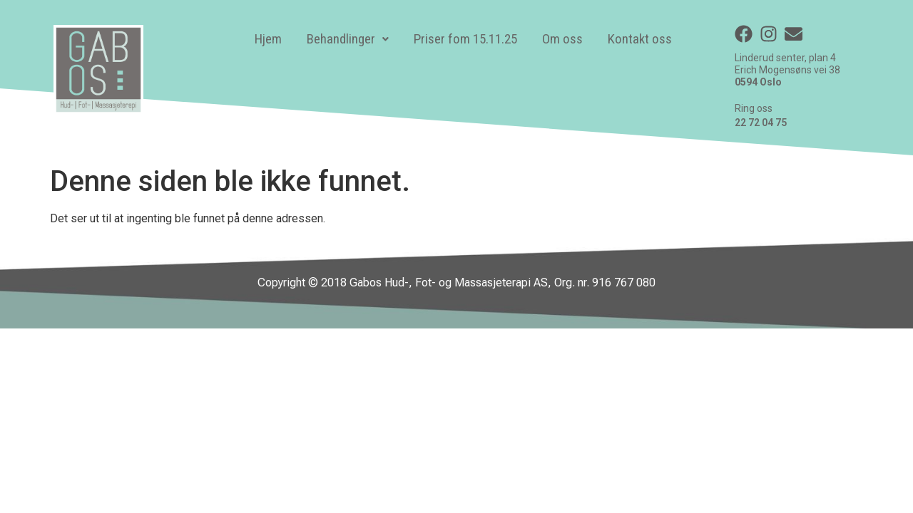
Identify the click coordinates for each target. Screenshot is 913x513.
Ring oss (753, 108)
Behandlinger (348, 39)
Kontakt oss (640, 39)
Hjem (268, 39)
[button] (347, 39)
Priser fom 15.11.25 (465, 39)
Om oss (562, 39)
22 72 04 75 (761, 122)
